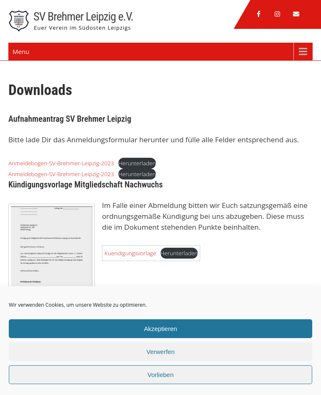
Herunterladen (137, 163)
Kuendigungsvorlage (130, 253)
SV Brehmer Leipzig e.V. (83, 16)
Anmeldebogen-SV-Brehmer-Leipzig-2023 (61, 163)
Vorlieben (161, 374)
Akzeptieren (160, 328)
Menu (21, 51)
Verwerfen (160, 351)
